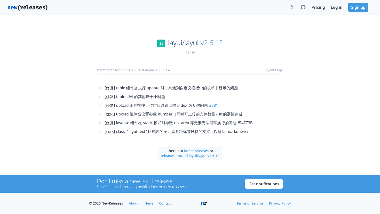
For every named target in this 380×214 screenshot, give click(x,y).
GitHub (193, 52)
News (148, 203)
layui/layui (183, 42)
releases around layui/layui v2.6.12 (190, 155)
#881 (213, 105)
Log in (336, 7)
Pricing (318, 7)
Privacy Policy (280, 203)
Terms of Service (250, 203)
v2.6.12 (211, 42)
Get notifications (264, 184)
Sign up (358, 7)
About (134, 203)
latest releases (196, 150)
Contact (165, 203)
